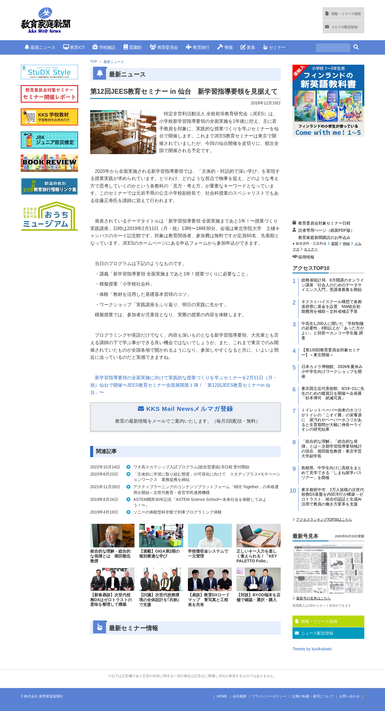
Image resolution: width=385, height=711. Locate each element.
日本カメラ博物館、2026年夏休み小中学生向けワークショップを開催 (332, 371)
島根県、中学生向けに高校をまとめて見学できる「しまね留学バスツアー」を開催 (331, 472)
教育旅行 (197, 47)
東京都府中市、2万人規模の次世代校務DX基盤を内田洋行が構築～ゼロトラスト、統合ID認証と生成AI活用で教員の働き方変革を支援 (332, 496)
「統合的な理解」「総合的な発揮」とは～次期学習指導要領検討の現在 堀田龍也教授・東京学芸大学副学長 (331, 448)
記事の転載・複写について (313, 696)
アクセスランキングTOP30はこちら (324, 520)
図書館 (133, 47)
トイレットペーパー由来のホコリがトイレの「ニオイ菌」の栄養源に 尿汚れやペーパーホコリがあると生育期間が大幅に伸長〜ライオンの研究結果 (331, 420)
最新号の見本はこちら (313, 598)
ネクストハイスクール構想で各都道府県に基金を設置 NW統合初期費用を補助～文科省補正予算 (331, 306)
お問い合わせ (349, 696)
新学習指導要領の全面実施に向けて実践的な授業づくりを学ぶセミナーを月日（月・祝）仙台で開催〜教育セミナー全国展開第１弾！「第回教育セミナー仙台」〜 (183, 385)
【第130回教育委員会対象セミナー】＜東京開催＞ (330, 352)
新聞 (334, 244)
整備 (224, 47)
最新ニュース (40, 47)
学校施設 (104, 47)
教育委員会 (164, 47)
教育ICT (74, 47)
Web (346, 244)
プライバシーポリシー (269, 696)
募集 (247, 47)
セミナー (274, 47)
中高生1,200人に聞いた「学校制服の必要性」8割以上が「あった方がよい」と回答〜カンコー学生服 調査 (332, 330)
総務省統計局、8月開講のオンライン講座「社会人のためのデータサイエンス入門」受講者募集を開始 (332, 285)
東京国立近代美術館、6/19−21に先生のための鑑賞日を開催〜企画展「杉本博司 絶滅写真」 (332, 393)
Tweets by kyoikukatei (312, 649)
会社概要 (240, 696)
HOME (222, 696)
